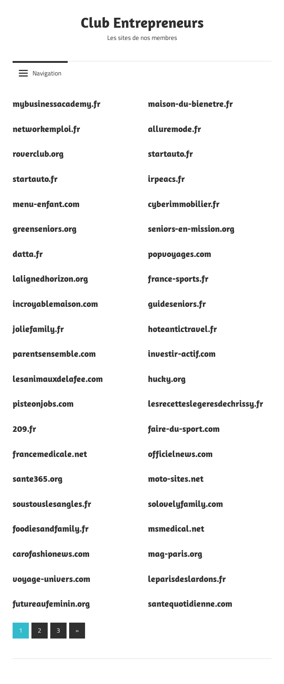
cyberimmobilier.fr (184, 203)
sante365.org (37, 478)
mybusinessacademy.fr (57, 103)
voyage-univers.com (51, 578)
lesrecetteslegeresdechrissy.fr (205, 403)
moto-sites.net (175, 478)
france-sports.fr (178, 278)
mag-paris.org (175, 553)
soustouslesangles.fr (52, 503)
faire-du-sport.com (184, 428)
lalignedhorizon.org (50, 278)
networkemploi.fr (46, 128)
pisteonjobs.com (43, 403)
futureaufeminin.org (51, 603)
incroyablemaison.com (55, 303)
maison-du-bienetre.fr (190, 103)
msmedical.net (176, 528)
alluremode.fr (174, 128)
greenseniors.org (45, 228)
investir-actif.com (182, 353)
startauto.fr (170, 153)
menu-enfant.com (46, 203)
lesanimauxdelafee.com (58, 378)
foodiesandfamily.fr (51, 528)
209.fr (24, 428)
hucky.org (167, 378)
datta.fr (28, 253)
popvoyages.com (179, 253)
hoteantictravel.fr (182, 328)
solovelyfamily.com (185, 503)
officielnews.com (180, 453)
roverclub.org (38, 153)
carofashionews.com (51, 553)
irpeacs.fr (166, 178)
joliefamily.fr (38, 328)
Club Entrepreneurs (142, 22)
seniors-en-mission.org (191, 228)
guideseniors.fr (177, 303)
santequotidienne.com (190, 603)
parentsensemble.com (54, 353)
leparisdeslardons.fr (187, 578)
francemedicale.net (50, 453)
